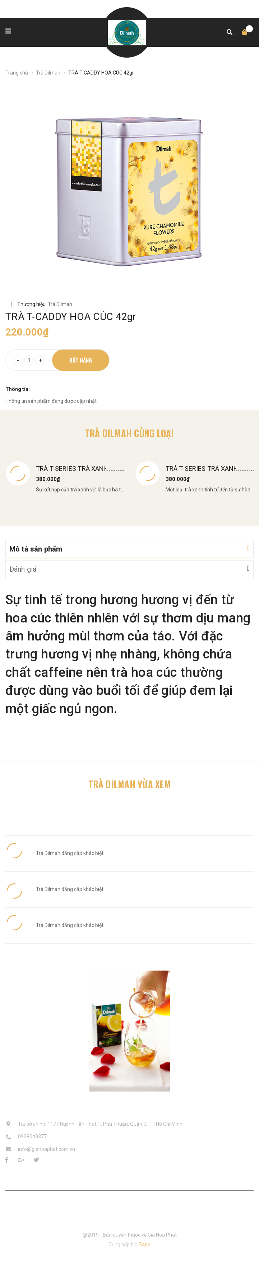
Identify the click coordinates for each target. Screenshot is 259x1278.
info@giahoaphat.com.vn (46, 1149)
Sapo (145, 1244)
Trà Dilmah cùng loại (129, 433)
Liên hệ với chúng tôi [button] (129, 1201)
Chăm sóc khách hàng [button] (129, 1178)
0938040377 (32, 1136)
